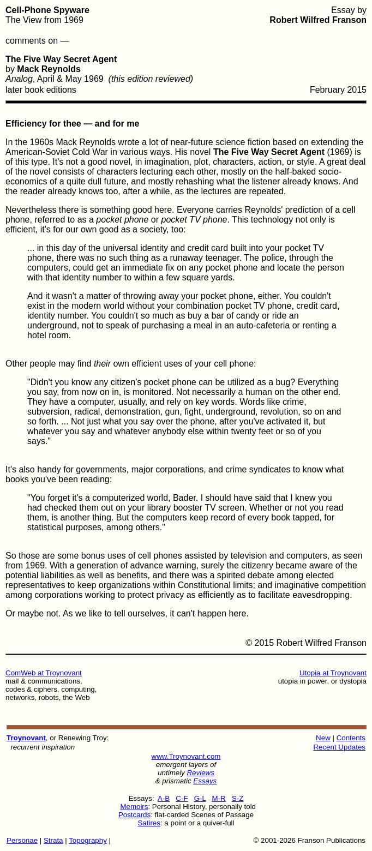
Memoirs (134, 806)
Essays (205, 781)
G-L (200, 798)
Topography (88, 840)
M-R (219, 798)
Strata (53, 840)
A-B (164, 798)
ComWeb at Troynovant (43, 673)
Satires (148, 823)
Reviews (200, 773)
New (323, 738)
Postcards (134, 815)
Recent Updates (339, 747)
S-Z (237, 798)
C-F (182, 798)
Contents (351, 738)
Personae (22, 840)
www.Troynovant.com (186, 756)
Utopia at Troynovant (333, 673)
